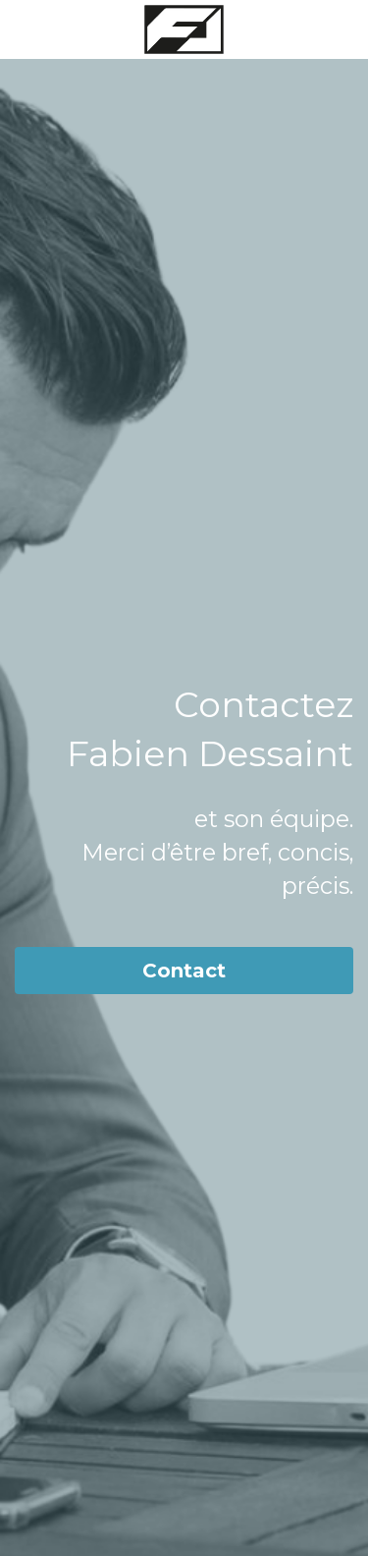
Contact (184, 970)
